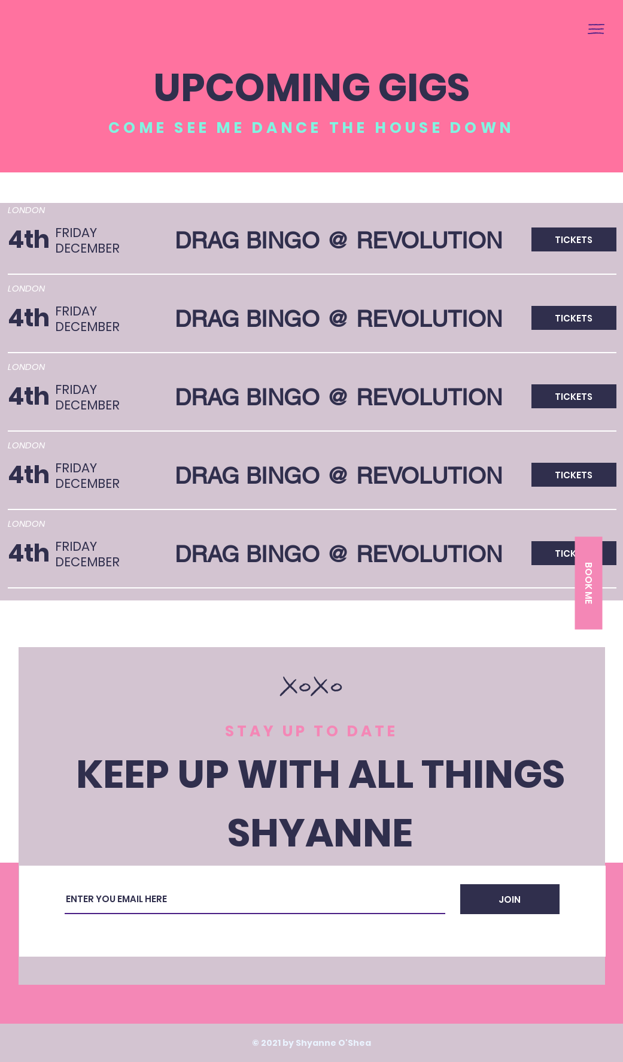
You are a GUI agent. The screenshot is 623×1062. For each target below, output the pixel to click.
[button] (596, 29)
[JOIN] (510, 899)
